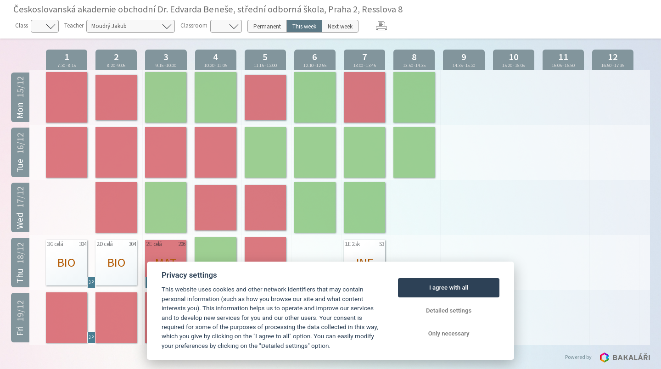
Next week (340, 26)
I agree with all (448, 287)
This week (304, 26)
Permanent (267, 26)
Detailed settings (448, 310)
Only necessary (449, 333)
